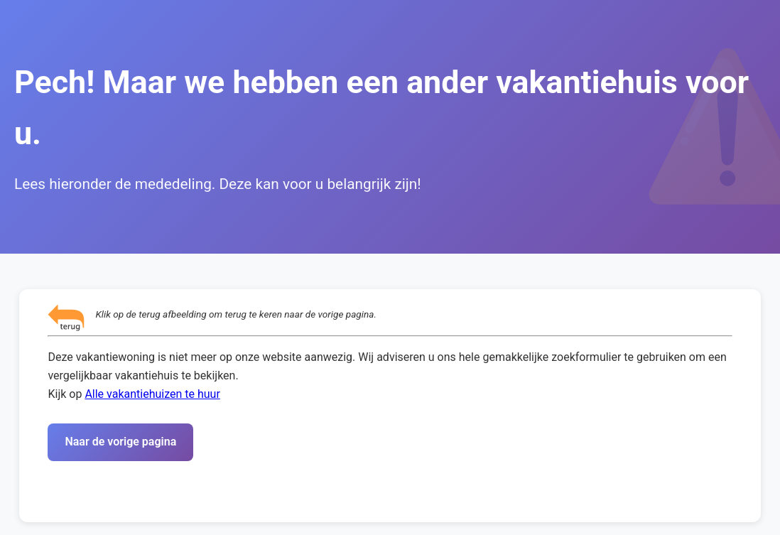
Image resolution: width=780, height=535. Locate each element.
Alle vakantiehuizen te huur (152, 394)
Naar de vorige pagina (120, 441)
